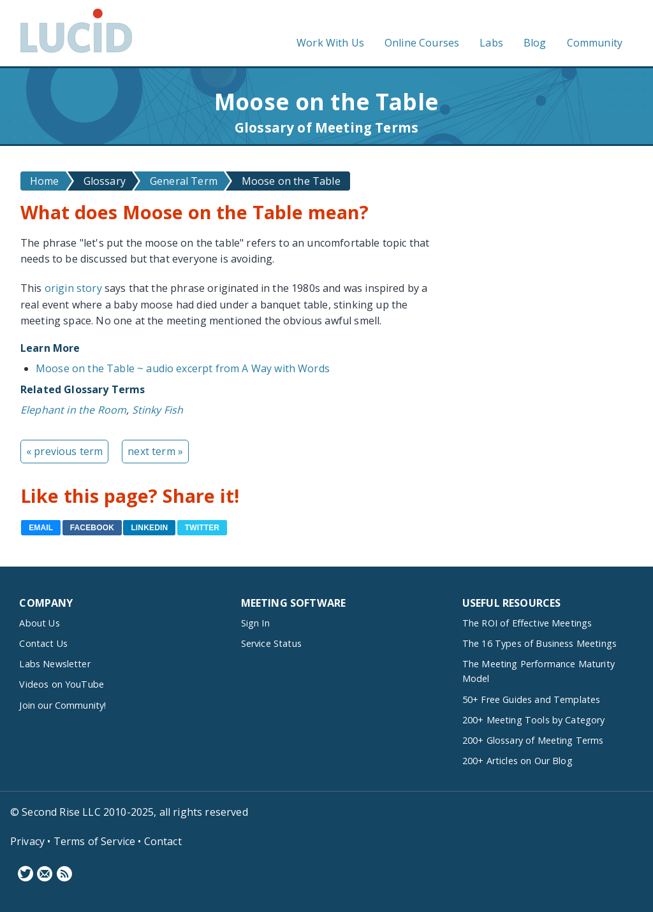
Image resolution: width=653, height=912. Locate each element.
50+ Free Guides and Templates (531, 699)
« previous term (64, 451)
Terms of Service (95, 841)
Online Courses (422, 43)
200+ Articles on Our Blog (517, 761)
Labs (491, 43)
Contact (163, 841)
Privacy (27, 841)
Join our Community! (62, 705)
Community (594, 43)
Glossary (105, 181)
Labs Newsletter (54, 664)
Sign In (255, 623)
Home (44, 181)
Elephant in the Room (73, 410)
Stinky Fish (158, 410)
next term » (155, 451)
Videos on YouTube (61, 684)
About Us (39, 623)
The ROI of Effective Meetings (527, 623)
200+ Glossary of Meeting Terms (533, 740)
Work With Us (330, 43)
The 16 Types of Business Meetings (539, 643)
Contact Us (43, 643)
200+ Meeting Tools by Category (533, 720)
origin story (73, 288)
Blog (535, 43)
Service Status (271, 643)
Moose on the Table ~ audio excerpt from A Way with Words (183, 368)
